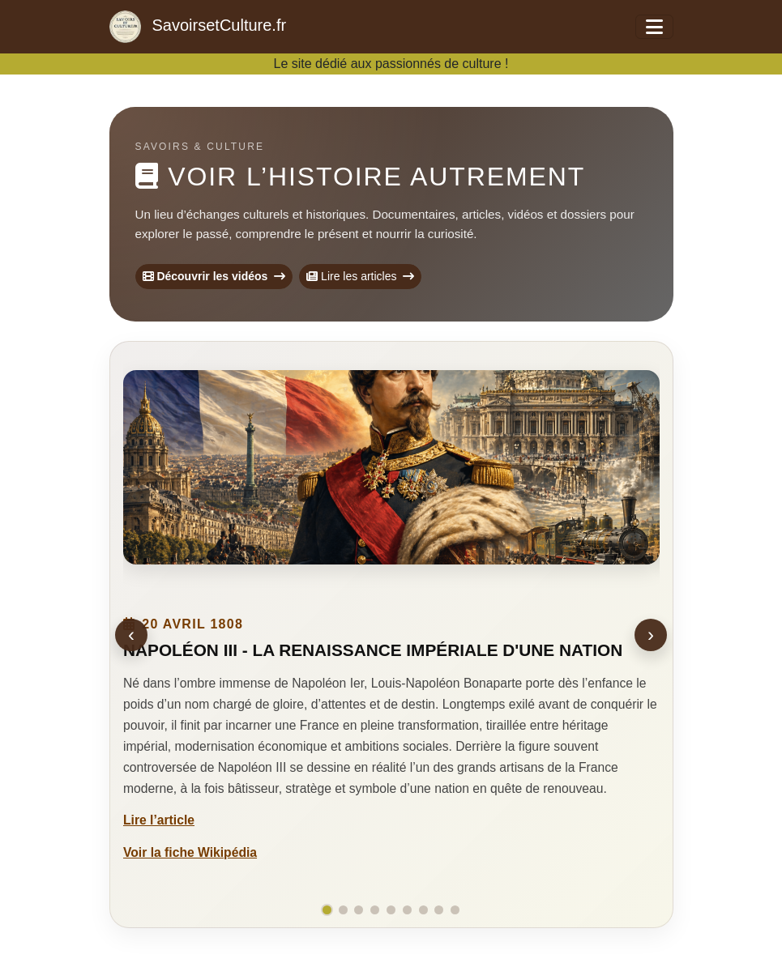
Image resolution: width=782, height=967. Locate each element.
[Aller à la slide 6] (407, 909)
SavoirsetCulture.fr (198, 27)
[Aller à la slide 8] (438, 909)
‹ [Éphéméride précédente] (131, 634)
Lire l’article (158, 820)
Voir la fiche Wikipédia (190, 851)
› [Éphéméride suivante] (650, 634)
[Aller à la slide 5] (391, 909)
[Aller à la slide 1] (327, 909)
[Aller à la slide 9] (455, 909)
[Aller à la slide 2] (343, 909)
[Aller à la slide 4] (374, 909)
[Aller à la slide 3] (358, 909)
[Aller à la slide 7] (423, 909)
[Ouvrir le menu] (654, 27)
